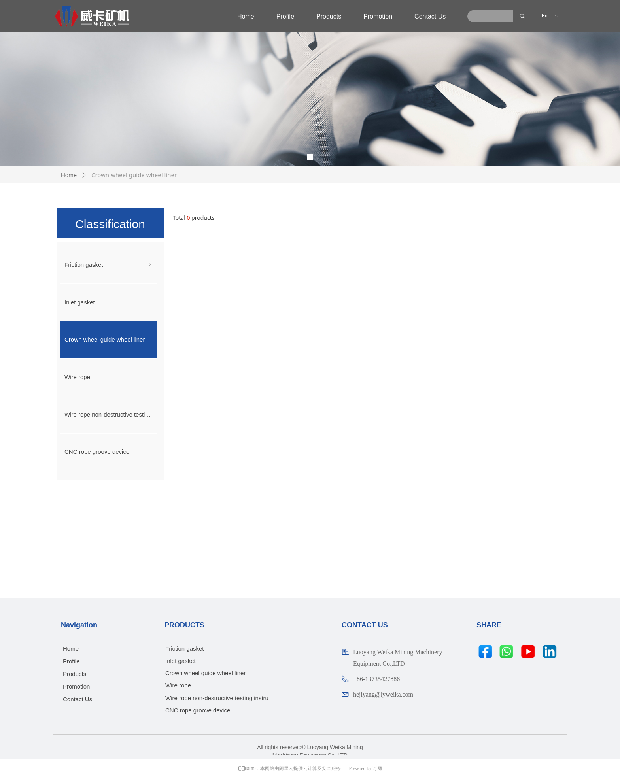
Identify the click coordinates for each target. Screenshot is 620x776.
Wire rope (77, 377)
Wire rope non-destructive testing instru (110, 414)
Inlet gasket (79, 302)
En (545, 16)
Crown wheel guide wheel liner (104, 339)
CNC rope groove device (96, 451)
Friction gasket (108, 265)
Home (69, 175)
